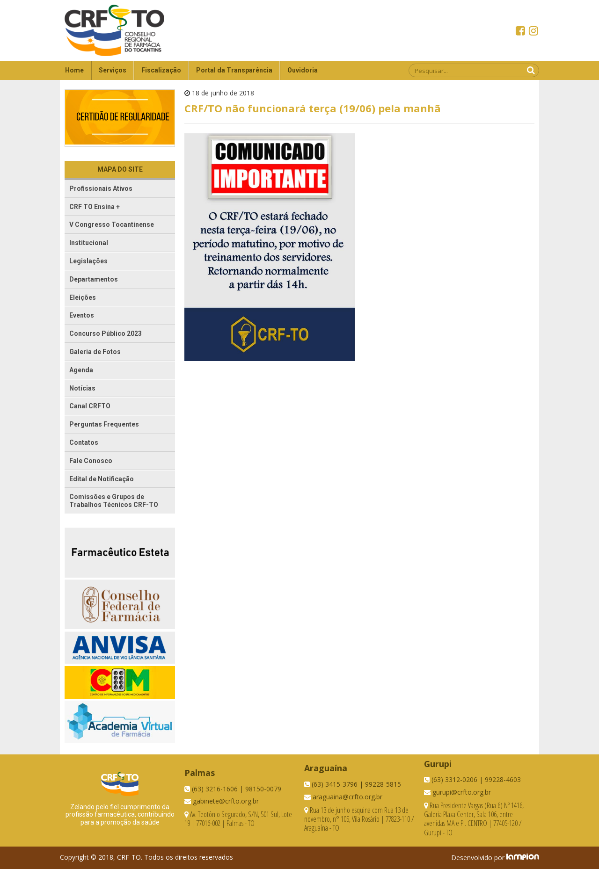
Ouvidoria (302, 70)
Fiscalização (161, 70)
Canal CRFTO (89, 406)
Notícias (82, 388)
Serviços (112, 70)
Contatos (83, 442)
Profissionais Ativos (100, 188)
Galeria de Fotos (95, 351)
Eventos (81, 315)
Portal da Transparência (234, 70)
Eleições (82, 297)
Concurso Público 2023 (105, 333)
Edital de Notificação (101, 479)
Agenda (81, 370)
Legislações (88, 261)
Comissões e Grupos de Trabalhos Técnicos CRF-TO (113, 500)
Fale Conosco (90, 460)
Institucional (88, 242)
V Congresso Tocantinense (111, 224)
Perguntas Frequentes (104, 424)
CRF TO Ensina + (94, 206)
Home (74, 70)
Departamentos (93, 279)
